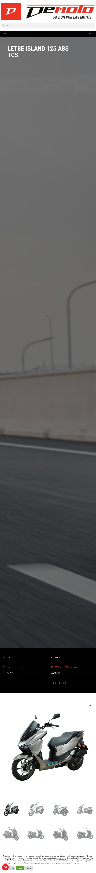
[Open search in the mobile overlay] (48, 25)
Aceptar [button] (19, 868)
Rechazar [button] (28, 868)
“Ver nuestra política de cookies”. (67, 864)
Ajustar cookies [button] (9, 868)
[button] (90, 706)
